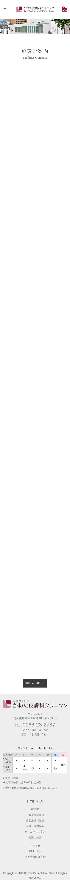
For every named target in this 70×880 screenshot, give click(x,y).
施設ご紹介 (35, 837)
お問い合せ (35, 851)
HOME (35, 809)
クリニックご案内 (35, 831)
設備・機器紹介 (35, 826)
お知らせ (35, 845)
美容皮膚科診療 (35, 820)
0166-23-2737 (39, 725)
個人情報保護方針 (35, 856)
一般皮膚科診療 (35, 814)
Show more (35, 683)
